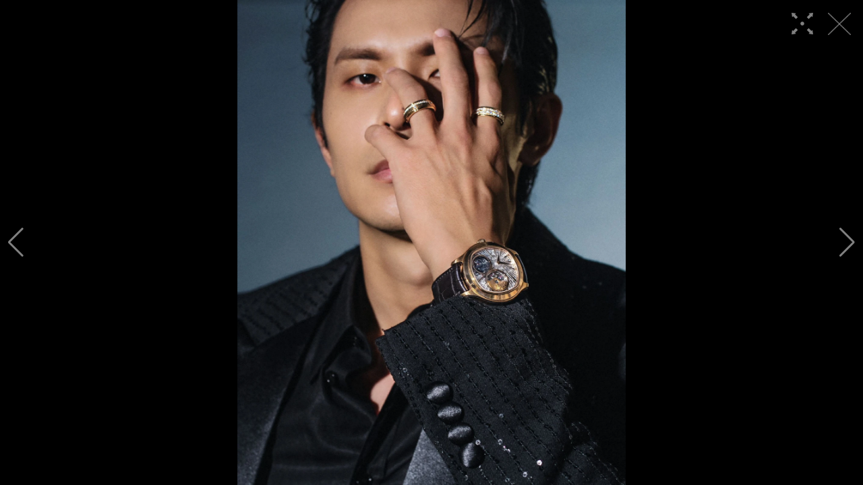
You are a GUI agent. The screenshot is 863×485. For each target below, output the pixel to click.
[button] (16, 242)
